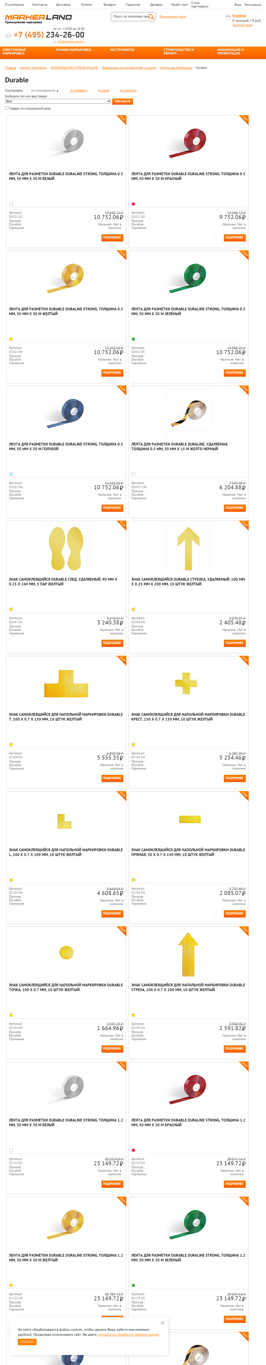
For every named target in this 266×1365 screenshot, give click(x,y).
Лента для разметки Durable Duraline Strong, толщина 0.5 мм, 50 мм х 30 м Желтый (214, 179)
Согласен (27, 1342)
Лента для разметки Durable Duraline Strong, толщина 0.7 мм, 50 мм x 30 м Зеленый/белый (214, 990)
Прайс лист (179, 5)
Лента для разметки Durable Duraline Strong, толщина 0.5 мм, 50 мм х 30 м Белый (45, 179)
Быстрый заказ (242, 25)
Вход (238, 5)
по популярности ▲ (45, 90)
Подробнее (74, 238)
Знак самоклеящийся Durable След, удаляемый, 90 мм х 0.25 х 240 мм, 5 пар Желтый (44, 449)
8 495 (31, 1280)
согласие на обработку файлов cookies (128, 1334)
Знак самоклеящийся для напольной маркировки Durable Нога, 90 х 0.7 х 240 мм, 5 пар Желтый (130, 1125)
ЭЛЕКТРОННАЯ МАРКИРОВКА (14, 52)
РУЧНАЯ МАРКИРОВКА (73, 50)
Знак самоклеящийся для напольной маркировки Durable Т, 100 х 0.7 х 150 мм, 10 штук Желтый (215, 449)
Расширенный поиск (173, 17)
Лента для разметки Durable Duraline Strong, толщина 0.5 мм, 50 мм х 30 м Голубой (130, 314)
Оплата (86, 5)
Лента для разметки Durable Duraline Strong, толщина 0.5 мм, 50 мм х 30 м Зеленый (45, 314)
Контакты (39, 5)
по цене (103, 90)
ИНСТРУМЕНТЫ (122, 50)
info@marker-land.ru (70, 42)
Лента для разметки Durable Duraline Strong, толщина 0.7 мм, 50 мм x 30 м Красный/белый (45, 1125)
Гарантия (133, 5)
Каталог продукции (33, 68)
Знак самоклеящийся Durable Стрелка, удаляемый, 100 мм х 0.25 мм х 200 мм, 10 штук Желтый (131, 449)
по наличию (128, 90)
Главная (10, 68)
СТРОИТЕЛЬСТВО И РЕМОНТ (179, 52)
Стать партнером (199, 5)
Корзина (239, 16)
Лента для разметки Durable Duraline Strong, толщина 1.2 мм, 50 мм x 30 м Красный (45, 855)
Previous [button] (5, 1231)
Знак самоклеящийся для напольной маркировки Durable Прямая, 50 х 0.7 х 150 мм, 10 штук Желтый (216, 584)
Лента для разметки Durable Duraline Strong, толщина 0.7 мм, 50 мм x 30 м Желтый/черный (130, 990)
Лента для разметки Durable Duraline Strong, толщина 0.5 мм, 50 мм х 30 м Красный (130, 179)
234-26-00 (49, 35)
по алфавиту (78, 90)
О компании (14, 5)
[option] (21, 1227)
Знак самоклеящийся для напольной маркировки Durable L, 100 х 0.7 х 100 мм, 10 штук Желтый (130, 584)
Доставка (63, 5)
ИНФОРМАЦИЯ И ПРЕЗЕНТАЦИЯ (230, 52)
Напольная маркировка (176, 68)
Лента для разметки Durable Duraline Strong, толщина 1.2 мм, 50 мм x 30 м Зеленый (214, 855)
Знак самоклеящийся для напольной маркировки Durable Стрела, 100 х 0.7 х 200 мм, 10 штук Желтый (130, 720)
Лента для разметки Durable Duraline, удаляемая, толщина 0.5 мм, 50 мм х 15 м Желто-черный (215, 314)
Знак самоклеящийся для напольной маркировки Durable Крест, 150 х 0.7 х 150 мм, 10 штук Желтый (46, 584)
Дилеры (156, 5)
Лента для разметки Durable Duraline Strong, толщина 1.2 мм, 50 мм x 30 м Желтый (130, 855)
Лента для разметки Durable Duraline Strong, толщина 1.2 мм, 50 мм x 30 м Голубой (45, 990)
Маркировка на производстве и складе (129, 68)
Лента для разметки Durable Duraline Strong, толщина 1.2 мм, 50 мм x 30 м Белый (214, 720)
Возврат (110, 5)
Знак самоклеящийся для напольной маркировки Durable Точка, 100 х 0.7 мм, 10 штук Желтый (45, 720)
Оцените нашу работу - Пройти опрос (51, 1291)
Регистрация (252, 5)
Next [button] (260, 1231)
